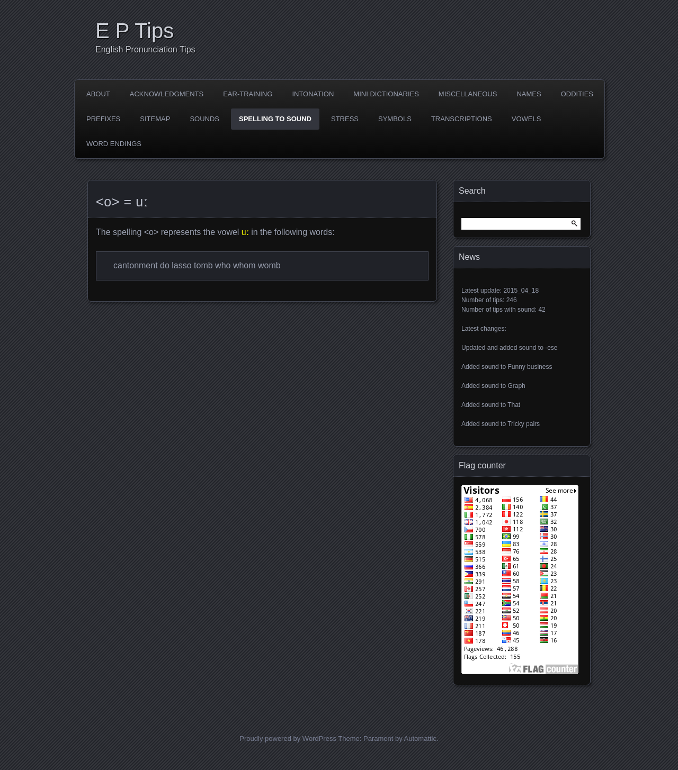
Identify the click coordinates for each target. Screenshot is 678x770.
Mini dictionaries (386, 94)
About (98, 94)
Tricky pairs (523, 424)
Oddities (577, 94)
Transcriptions (461, 119)
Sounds (204, 119)
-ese (551, 347)
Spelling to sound (275, 119)
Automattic (420, 738)
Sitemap (155, 119)
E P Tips (134, 30)
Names (528, 94)
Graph (516, 385)
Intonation (313, 94)
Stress (345, 119)
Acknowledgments (166, 94)
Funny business (529, 366)
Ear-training (247, 94)
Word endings (113, 144)
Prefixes (103, 119)
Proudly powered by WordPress (287, 738)
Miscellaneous (468, 94)
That (513, 405)
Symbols (395, 119)
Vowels (526, 119)
